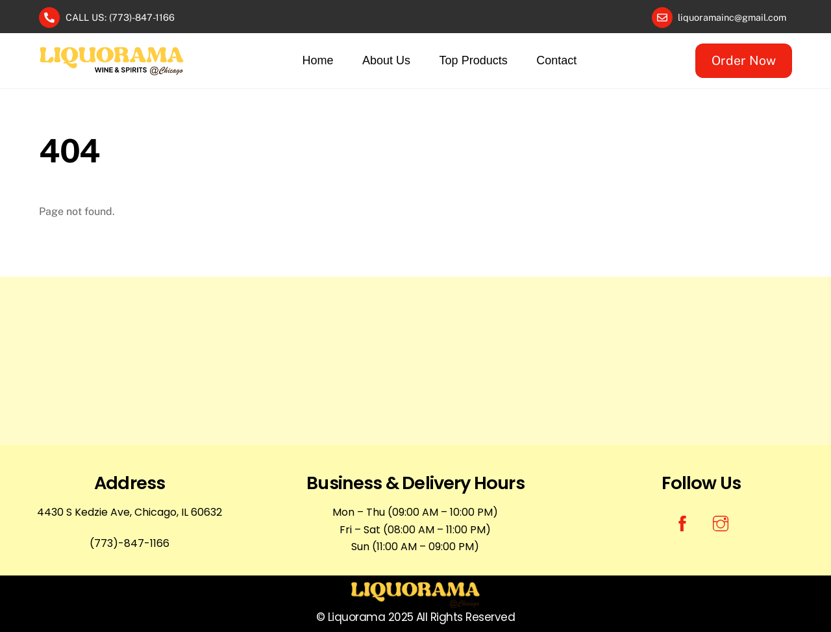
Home (318, 60)
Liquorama (356, 617)
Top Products (474, 60)
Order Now (744, 60)
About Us (386, 60)
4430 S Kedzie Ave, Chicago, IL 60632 (129, 512)
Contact (556, 60)
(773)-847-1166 (129, 543)
